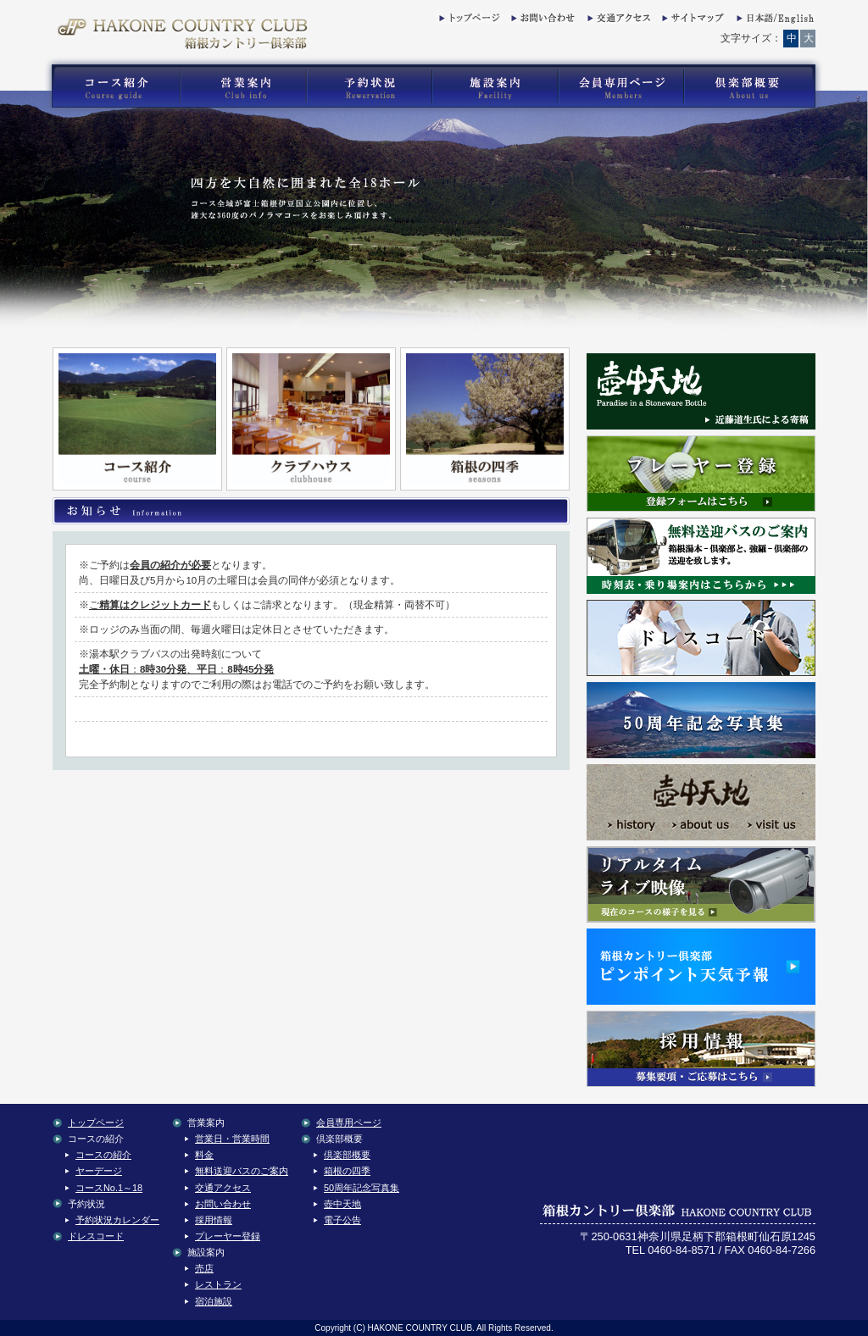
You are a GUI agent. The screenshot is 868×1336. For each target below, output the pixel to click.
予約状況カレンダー (117, 1220)
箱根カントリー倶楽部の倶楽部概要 (753, 86)
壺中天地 (342, 1204)
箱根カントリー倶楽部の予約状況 (369, 86)
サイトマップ (692, 21)
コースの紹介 (103, 1155)
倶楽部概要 (347, 1155)
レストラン (218, 1284)
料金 (204, 1155)
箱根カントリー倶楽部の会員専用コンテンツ (620, 86)
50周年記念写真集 (361, 1188)
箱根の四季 (347, 1171)
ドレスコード (96, 1236)
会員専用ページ (348, 1122)
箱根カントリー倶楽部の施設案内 (494, 86)
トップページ (469, 21)
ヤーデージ (98, 1171)
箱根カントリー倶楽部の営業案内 (243, 86)
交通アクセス (617, 21)
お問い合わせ (541, 21)
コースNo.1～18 (108, 1188)
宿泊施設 (213, 1301)
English (773, 21)
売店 (204, 1268)
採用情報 (213, 1220)
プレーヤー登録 (227, 1236)
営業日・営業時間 (232, 1139)
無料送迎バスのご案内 (241, 1171)
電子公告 (342, 1220)
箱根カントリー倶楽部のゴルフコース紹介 (112, 86)
